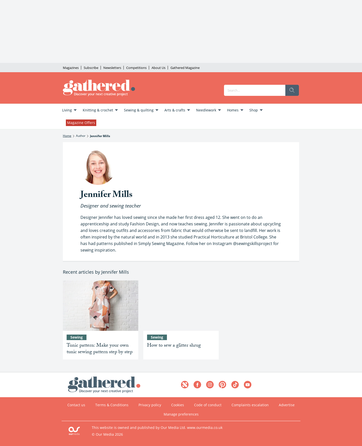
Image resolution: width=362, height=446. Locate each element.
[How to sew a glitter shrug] (181, 305)
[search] (292, 90)
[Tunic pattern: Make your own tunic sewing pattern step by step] (100, 305)
